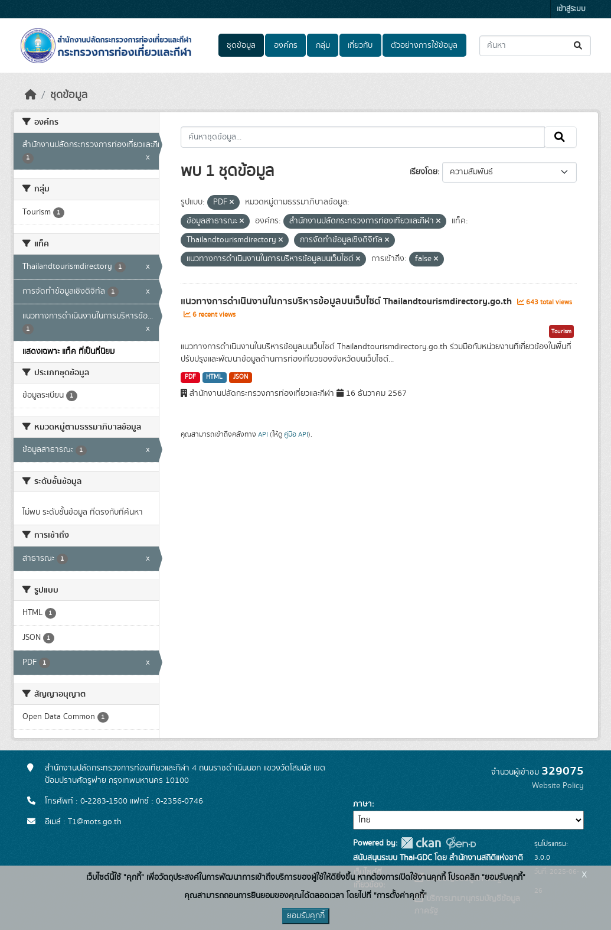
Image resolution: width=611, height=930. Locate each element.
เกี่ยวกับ (360, 45)
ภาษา (362, 804)
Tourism (561, 331)
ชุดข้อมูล (241, 45)
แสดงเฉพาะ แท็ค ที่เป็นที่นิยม (68, 351)
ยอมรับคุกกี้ (306, 916)
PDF (190, 377)
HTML (214, 377)
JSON (240, 377)
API (263, 434)
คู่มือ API (296, 434)
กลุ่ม (323, 45)
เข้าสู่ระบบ (571, 9)
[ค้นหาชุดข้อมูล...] (535, 45)
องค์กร (286, 45)
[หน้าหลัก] (31, 95)
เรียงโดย (423, 172)
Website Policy (558, 786)
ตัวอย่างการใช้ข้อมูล (424, 45)
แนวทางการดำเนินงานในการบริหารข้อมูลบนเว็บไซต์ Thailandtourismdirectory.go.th (347, 301)
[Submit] (579, 45)
